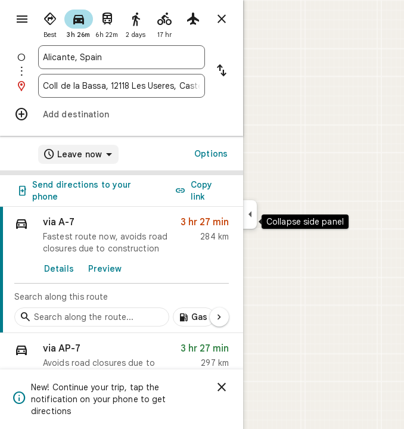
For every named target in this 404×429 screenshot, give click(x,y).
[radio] (50, 22)
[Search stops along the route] (91, 317)
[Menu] (22, 19)
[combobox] (121, 57)
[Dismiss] (222, 387)
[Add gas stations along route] (194, 317)
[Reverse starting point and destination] (221, 71)
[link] (121, 270)
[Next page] (219, 317)
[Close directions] (221, 19)
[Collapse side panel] (250, 214)
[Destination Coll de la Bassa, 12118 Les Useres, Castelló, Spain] (121, 86)
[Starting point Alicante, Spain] (121, 57)
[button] (121, 364)
